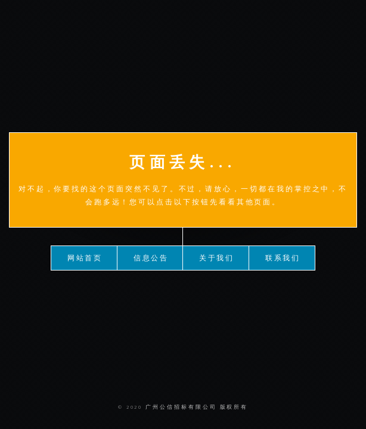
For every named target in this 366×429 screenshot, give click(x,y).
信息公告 (151, 257)
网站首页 (85, 257)
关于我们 (217, 257)
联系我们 (283, 257)
